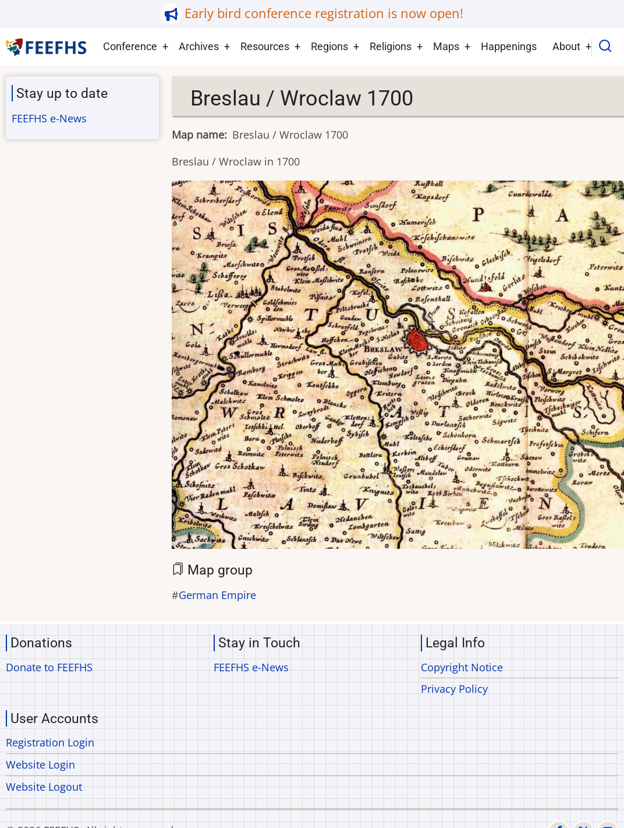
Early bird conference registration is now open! (324, 13)
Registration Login (50, 742)
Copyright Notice (462, 667)
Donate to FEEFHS (49, 667)
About (566, 46)
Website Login (40, 764)
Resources (264, 46)
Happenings (509, 46)
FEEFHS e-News (49, 118)
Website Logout (44, 787)
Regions (329, 46)
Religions (391, 46)
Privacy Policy (454, 689)
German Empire (217, 595)
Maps (446, 46)
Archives (199, 46)
